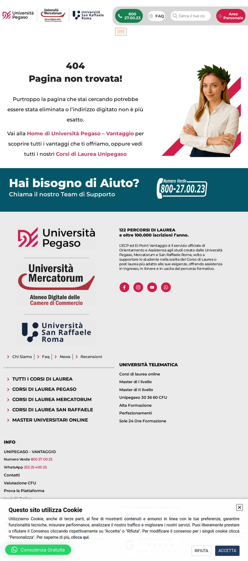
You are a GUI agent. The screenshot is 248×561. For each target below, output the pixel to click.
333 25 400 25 (35, 467)
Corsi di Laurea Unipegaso (91, 154)
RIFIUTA (194, 550)
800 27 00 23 (41, 459)
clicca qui (79, 537)
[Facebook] (124, 287)
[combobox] (190, 16)
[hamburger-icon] (121, 31)
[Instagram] (138, 287)
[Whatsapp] (166, 287)
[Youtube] (152, 287)
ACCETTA (225, 550)
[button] (38, 550)
